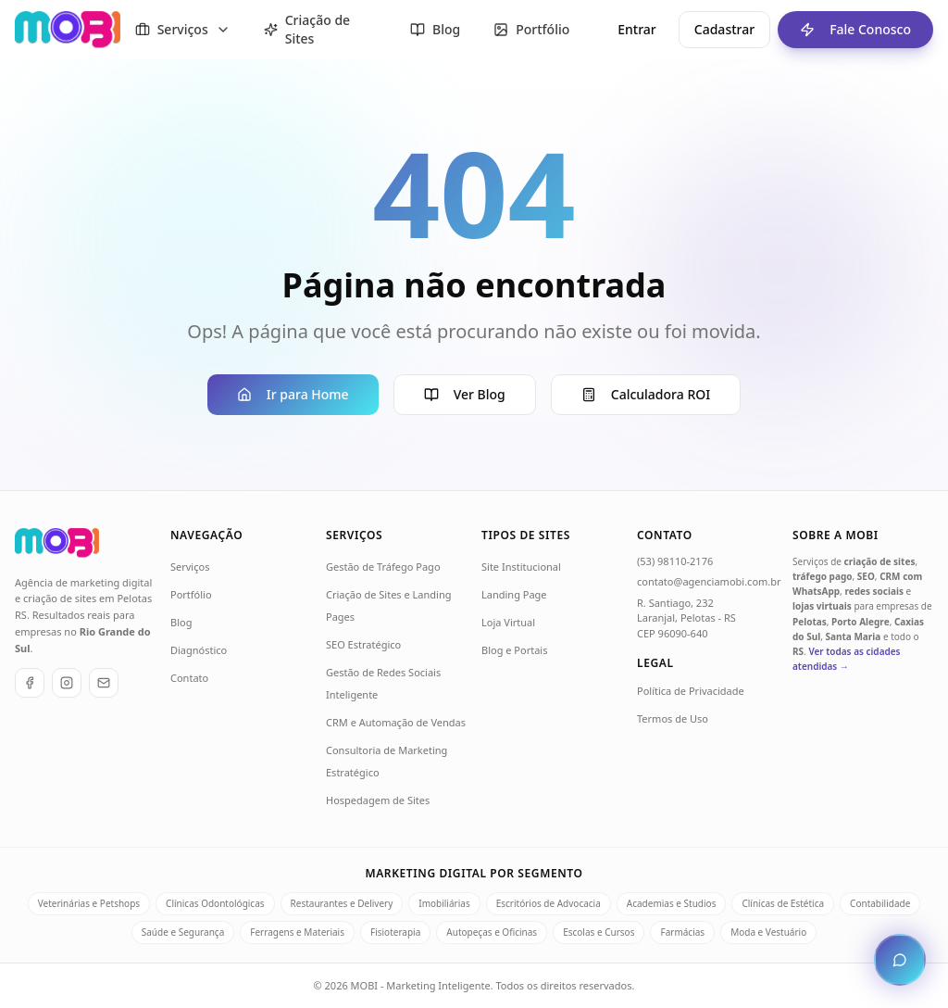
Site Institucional (521, 566)
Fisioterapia (395, 932)
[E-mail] (103, 683)
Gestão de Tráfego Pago (383, 566)
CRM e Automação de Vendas (396, 722)
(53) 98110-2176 (675, 561)
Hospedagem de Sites (378, 800)
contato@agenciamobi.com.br (709, 581)
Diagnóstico (198, 650)
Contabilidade (880, 903)
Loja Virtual (508, 622)
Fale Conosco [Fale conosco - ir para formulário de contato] (844, 29)
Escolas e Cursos (598, 932)
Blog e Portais (514, 650)
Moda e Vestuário (768, 932)
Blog (181, 622)
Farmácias (682, 932)
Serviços (189, 566)
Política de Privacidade (690, 691)
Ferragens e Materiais (297, 932)
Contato (189, 678)
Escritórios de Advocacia (548, 903)
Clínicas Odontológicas (215, 903)
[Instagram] (66, 683)
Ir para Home (293, 394)
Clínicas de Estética (783, 903)
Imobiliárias (443, 903)
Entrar (636, 29)
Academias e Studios (672, 903)
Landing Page (514, 594)
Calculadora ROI (645, 394)
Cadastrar (724, 29)
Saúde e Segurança (183, 932)
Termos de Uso (672, 718)
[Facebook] (29, 683)
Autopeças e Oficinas (491, 932)
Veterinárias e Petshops (89, 903)
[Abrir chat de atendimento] (900, 960)
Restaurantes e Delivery (342, 903)
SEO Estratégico (363, 644)
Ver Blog (464, 394)
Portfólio (191, 594)
